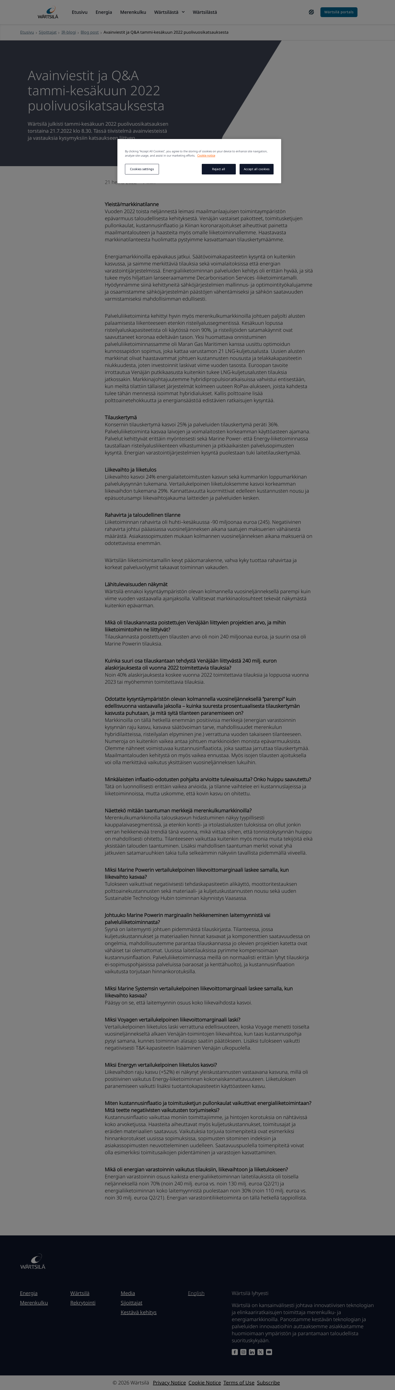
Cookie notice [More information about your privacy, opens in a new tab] (206, 155)
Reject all (218, 169)
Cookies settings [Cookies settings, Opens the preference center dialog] (142, 169)
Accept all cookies (256, 169)
